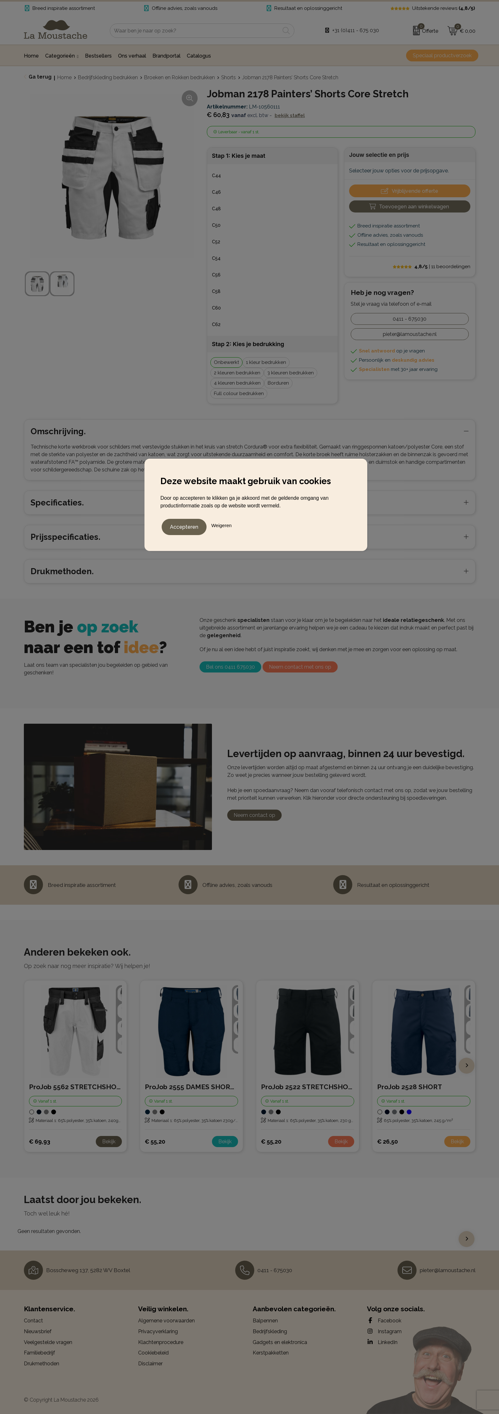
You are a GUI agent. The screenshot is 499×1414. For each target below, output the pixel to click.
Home (64, 77)
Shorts (228, 77)
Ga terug (40, 77)
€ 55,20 (155, 1141)
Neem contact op (254, 815)
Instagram (384, 1331)
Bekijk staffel (290, 115)
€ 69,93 (39, 1141)
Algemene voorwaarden (166, 1321)
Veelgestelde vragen (48, 1342)
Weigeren (221, 524)
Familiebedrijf (39, 1353)
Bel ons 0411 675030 (230, 667)
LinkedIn (382, 1342)
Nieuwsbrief (38, 1331)
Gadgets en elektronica (280, 1342)
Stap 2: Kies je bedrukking (248, 344)
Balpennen (265, 1321)
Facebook (384, 1320)
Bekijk (109, 1142)
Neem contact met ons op (300, 667)
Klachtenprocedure (160, 1342)
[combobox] (195, 30)
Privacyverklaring (158, 1331)
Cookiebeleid (153, 1353)
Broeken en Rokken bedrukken (179, 77)
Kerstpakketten (271, 1353)
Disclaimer (150, 1364)
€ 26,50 (387, 1141)
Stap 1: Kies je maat (238, 155)
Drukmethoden (41, 1364)
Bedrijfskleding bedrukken (108, 77)
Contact (33, 1321)
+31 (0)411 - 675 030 (355, 30)
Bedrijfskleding (270, 1331)
